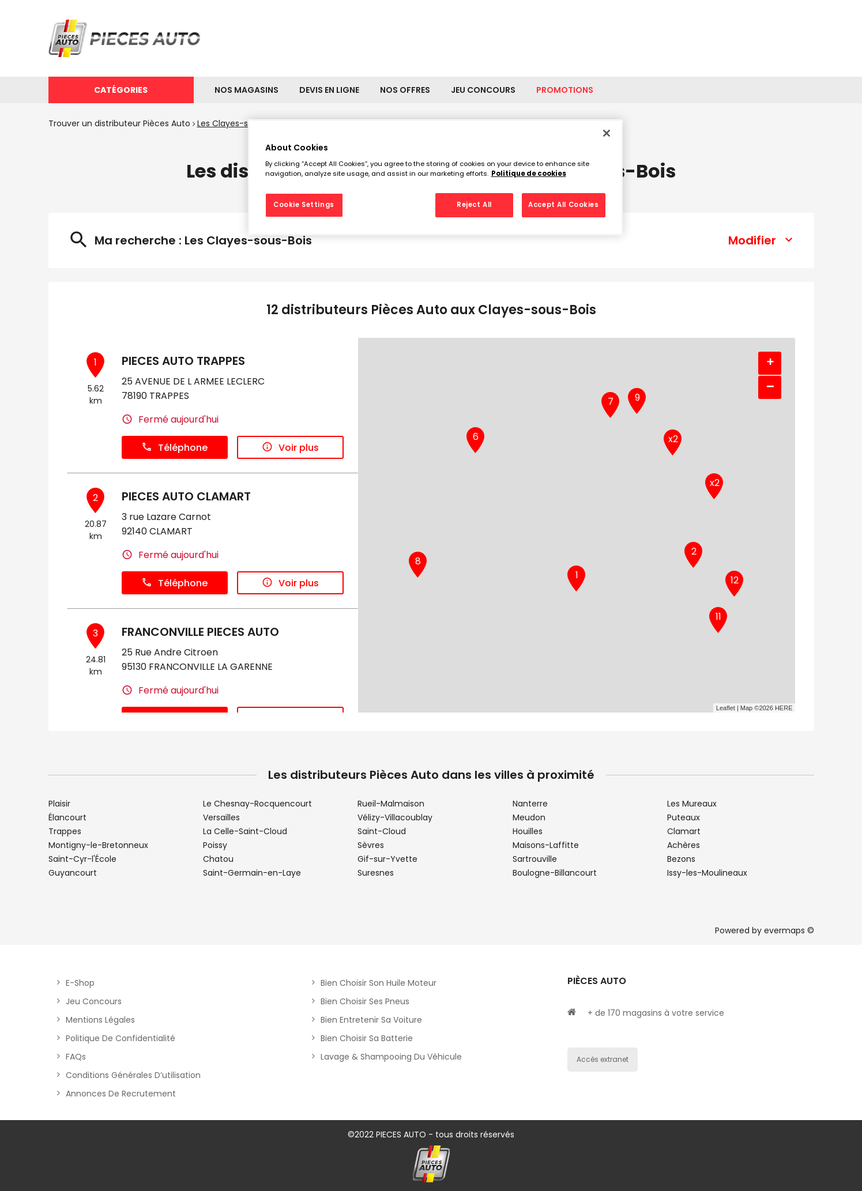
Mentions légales (100, 1020)
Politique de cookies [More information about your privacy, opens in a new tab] (528, 173)
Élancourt (67, 817)
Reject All (474, 204)
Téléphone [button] (174, 447)
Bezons (681, 859)
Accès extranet (602, 1059)
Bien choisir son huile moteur (378, 983)
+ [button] (770, 363)
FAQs (76, 1056)
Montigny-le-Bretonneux (98, 845)
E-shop (80, 983)
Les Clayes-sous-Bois (240, 123)
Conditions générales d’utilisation (133, 1075)
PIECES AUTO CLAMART (186, 496)
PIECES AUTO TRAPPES (183, 361)
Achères (683, 845)
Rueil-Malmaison (390, 803)
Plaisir (59, 803)
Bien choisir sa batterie (367, 1038)
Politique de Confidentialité (120, 1038)
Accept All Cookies (563, 204)
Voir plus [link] (290, 447)
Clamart (684, 831)
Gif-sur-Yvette (387, 859)
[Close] (606, 133)
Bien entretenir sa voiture (371, 1020)
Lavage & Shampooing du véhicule (391, 1056)
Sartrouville (535, 859)
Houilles (528, 831)
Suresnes (375, 873)
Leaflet (725, 707)
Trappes (64, 831)
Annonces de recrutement (121, 1093)
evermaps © (789, 930)
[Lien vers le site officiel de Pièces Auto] (126, 38)
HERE (784, 707)
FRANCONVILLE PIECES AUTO (200, 632)
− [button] (770, 387)
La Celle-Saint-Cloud (245, 831)
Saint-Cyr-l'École (82, 859)
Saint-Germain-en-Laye (252, 873)
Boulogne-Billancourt (555, 873)
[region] (435, 177)
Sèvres (370, 845)
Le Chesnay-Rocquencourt (257, 803)
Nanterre (530, 803)
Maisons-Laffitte (546, 845)
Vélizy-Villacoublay (394, 817)
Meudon (529, 817)
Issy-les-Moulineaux (707, 873)
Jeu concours (94, 1001)
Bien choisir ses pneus (365, 1001)
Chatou (218, 859)
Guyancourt (72, 873)
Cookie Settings (303, 204)
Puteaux (683, 817)
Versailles (221, 817)
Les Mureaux (692, 803)
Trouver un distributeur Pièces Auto (119, 123)
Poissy (215, 845)
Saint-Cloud (381, 831)
